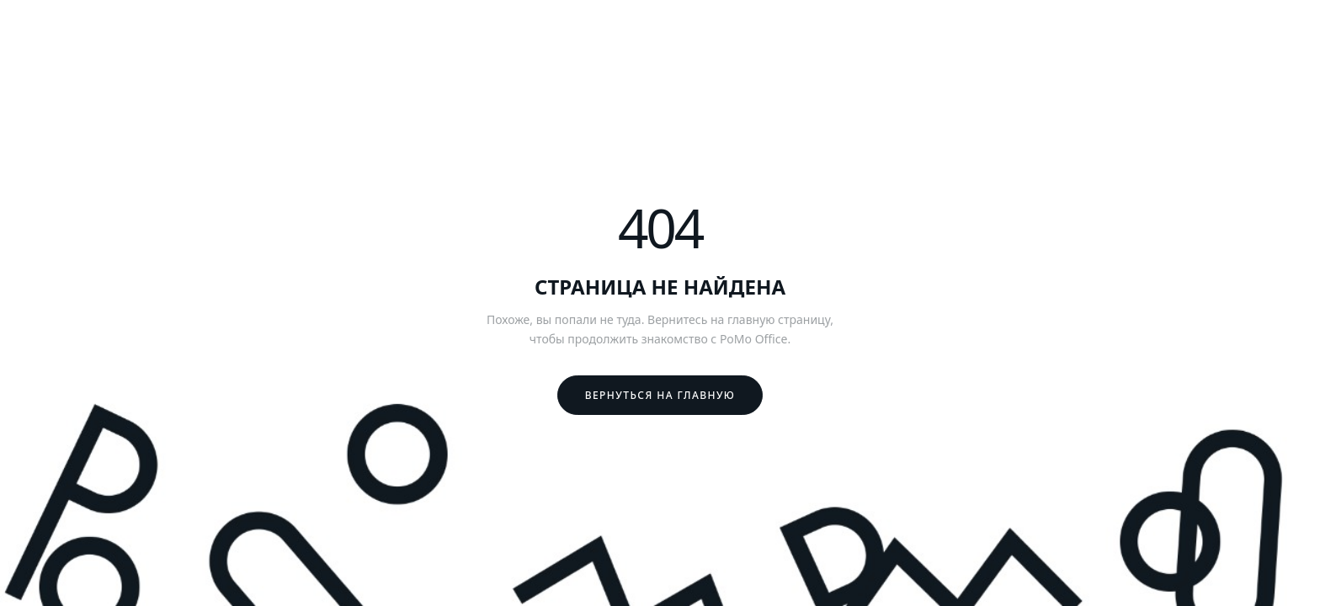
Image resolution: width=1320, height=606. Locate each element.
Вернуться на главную (660, 395)
